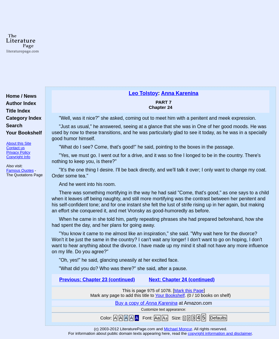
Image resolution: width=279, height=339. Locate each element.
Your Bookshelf (22, 132)
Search (12, 125)
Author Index (19, 103)
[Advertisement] (160, 44)
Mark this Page (189, 290)
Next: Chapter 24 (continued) (182, 279)
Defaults (218, 318)
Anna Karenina (179, 93)
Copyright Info (18, 157)
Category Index (22, 118)
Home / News (20, 96)
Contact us (15, 148)
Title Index (16, 110)
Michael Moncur (178, 329)
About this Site (18, 143)
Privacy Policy (18, 152)
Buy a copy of (146, 303)
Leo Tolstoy (143, 93)
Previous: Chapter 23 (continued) (97, 279)
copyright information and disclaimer (220, 333)
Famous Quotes (20, 170)
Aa (157, 318)
